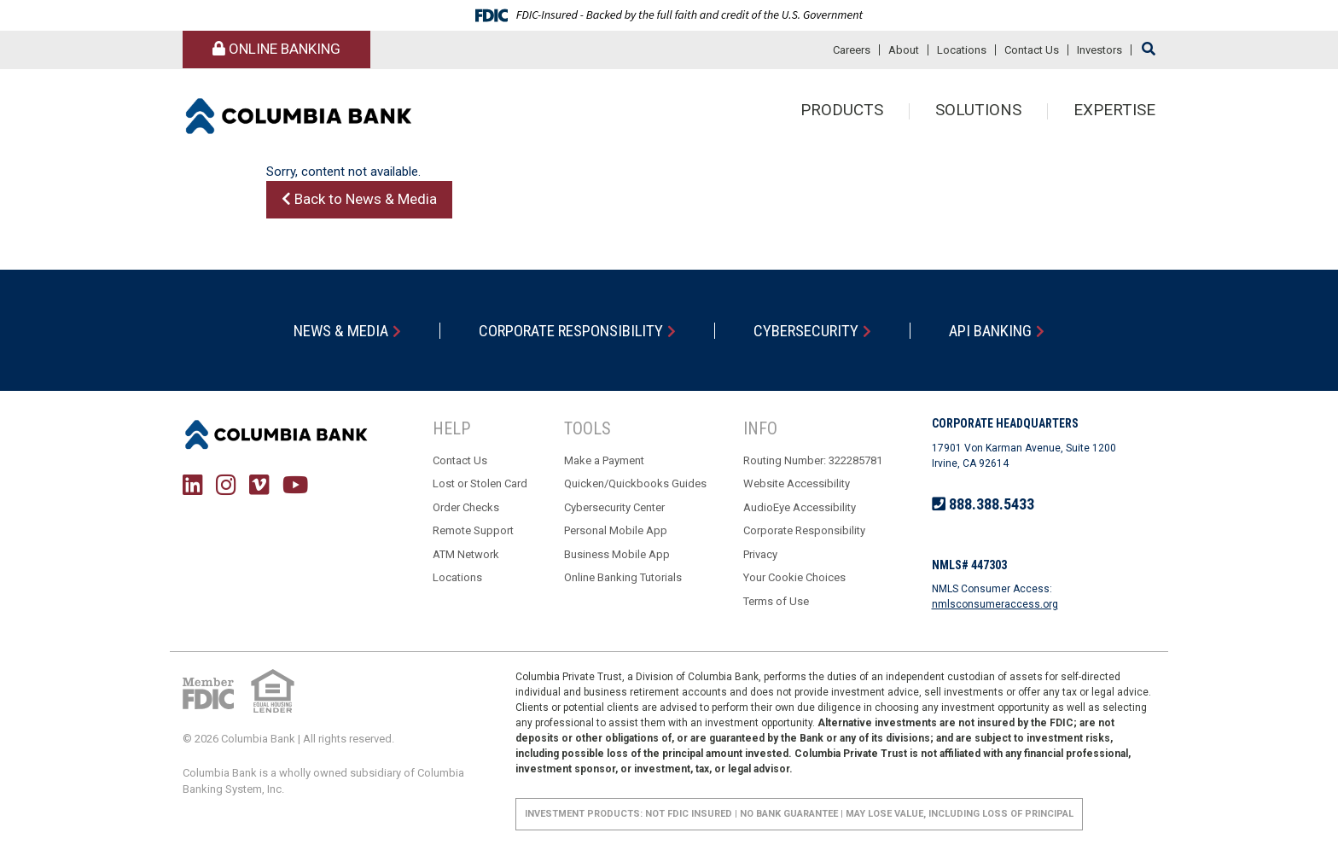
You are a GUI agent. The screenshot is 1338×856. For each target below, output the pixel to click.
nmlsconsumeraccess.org (995, 604)
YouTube (295, 484)
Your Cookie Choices (794, 578)
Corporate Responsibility (571, 331)
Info (760, 429)
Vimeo (259, 484)
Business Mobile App (617, 554)
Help (451, 429)
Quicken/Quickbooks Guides (635, 484)
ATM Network (466, 554)
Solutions (978, 111)
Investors (1099, 49)
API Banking (992, 331)
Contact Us (1031, 49)
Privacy (760, 554)
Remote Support (473, 531)
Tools (587, 429)
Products (841, 111)
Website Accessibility (796, 484)
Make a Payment (604, 460)
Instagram (226, 484)
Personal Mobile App (615, 531)
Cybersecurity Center (614, 507)
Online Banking (276, 48)
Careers (851, 49)
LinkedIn (193, 484)
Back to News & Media (359, 198)
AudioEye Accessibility (799, 507)
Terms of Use (776, 601)
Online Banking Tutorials (623, 578)
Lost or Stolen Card (480, 484)
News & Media (339, 331)
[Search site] (1148, 49)
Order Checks (466, 507)
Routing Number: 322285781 (812, 460)
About (903, 49)
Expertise (1114, 111)
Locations (961, 49)
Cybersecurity (806, 331)
